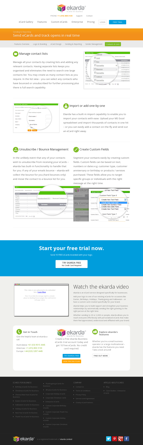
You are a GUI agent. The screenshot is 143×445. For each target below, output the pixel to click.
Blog (107, 387)
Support (79, 16)
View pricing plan (71, 361)
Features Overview (21, 44)
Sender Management (93, 44)
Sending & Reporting (73, 44)
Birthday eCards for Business (26, 387)
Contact (89, 16)
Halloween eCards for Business (27, 405)
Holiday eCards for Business (26, 409)
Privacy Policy (81, 395)
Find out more (101, 356)
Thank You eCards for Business (27, 416)
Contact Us (80, 387)
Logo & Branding (40, 44)
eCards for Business (75, 11)
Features (42, 21)
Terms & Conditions (83, 391)
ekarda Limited (66, 439)
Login (102, 22)
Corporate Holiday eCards (55, 394)
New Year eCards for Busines (26, 413)
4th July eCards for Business (56, 390)
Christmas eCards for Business (27, 391)
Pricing (91, 21)
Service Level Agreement (85, 398)
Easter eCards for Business (25, 401)
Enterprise (77, 21)
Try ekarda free (71, 264)
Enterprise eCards (52, 402)
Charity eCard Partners (84, 402)
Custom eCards (59, 21)
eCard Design (56, 44)
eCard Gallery (26, 21)
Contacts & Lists (113, 44)
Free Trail (117, 22)
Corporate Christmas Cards (56, 398)
